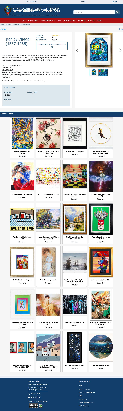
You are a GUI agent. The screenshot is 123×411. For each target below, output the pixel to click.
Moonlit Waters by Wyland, (100, 365)
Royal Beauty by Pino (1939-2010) (48, 323)
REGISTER (91, 20)
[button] (94, 72)
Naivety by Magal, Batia (48, 280)
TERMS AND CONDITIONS (86, 402)
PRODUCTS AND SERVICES (87, 392)
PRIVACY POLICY (84, 406)
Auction (8, 25)
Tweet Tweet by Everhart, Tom (48, 194)
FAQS (80, 396)
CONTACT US (81, 20)
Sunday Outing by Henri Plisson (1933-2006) (48, 238)
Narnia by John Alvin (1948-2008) (100, 195)
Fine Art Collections (23, 25)
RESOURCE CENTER (69, 20)
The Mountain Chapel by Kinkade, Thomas (74, 238)
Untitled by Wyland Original (74, 365)
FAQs (59, 20)
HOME (23, 20)
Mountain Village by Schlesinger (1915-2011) (48, 366)
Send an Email (35, 397)
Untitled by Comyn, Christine (22, 194)
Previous (3, 29)
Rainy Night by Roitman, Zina (75, 322)
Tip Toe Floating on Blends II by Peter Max (22, 323)
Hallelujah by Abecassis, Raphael (22, 152)
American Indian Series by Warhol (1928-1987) (22, 366)
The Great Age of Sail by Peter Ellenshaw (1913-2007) (74, 280)
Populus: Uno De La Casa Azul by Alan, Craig (48, 152)
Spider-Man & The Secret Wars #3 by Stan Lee (100, 323)
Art (14, 25)
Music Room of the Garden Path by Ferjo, (75, 195)
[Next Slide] (120, 50)
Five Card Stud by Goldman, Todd (22, 238)
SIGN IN (99, 20)
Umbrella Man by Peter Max (100, 280)
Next (121, 29)
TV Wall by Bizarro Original (74, 151)
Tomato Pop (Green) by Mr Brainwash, (101, 238)
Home (2, 25)
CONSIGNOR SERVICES (48, 20)
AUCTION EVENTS (33, 20)
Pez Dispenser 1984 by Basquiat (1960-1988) (101, 152)
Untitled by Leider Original (22, 280)
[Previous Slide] (77, 50)
